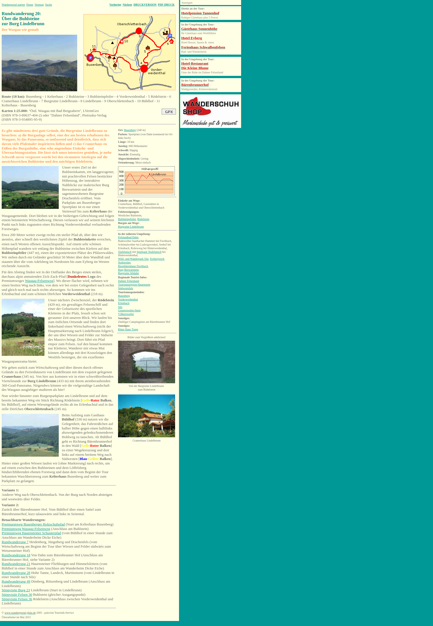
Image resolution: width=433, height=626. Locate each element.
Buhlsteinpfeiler (127, 219)
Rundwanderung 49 (16, 581)
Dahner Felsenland (128, 280)
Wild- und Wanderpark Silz (133, 258)
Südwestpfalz (125, 288)
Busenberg (130, 130)
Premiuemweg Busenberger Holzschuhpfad (33, 524)
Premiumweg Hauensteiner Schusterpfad (31, 533)
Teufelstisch (124, 251)
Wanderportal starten (13, 4)
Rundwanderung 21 (16, 564)
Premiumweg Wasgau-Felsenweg (26, 529)
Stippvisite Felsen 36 (17, 599)
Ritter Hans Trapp (128, 329)
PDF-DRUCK (166, 4)
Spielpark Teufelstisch (149, 251)
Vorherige (115, 4)
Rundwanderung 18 (16, 555)
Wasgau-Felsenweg (39, 281)
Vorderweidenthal (128, 299)
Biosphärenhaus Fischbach (133, 266)
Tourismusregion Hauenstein (134, 284)
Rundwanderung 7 (15, 542)
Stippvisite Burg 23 (16, 590)
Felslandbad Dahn (128, 237)
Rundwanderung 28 (16, 573)
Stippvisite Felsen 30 (17, 594)
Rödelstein (143, 219)
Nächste (127, 4)
